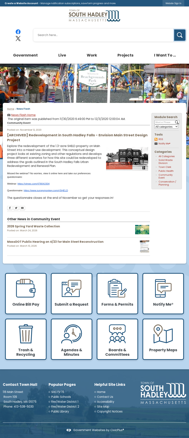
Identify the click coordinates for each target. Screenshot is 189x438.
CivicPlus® (117, 430)
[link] (173, 3)
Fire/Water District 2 (65, 407)
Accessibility (105, 402)
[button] (179, 35)
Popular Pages (62, 384)
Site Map (103, 407)
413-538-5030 (24, 407)
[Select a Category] (166, 127)
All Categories (167, 156)
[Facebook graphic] (18, 32)
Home (10, 108)
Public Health (166, 171)
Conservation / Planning (167, 183)
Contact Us (105, 397)
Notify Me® (164, 143)
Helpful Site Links (109, 384)
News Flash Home (23, 115)
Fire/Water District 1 (64, 402)
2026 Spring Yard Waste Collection (33, 226)
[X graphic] (18, 38)
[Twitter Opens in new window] (16, 208)
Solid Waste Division (165, 161)
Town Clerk (165, 167)
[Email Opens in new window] (22, 208)
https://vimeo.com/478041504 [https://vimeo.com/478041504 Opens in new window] (33, 183)
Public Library (60, 411)
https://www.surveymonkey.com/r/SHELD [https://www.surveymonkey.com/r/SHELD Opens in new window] (46, 190)
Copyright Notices (110, 411)
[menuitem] (26, 55)
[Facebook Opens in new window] (10, 208)
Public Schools (61, 397)
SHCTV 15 (57, 392)
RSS (161, 139)
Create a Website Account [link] (21, 3)
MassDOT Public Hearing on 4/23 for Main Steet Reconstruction (55, 242)
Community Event (166, 176)
